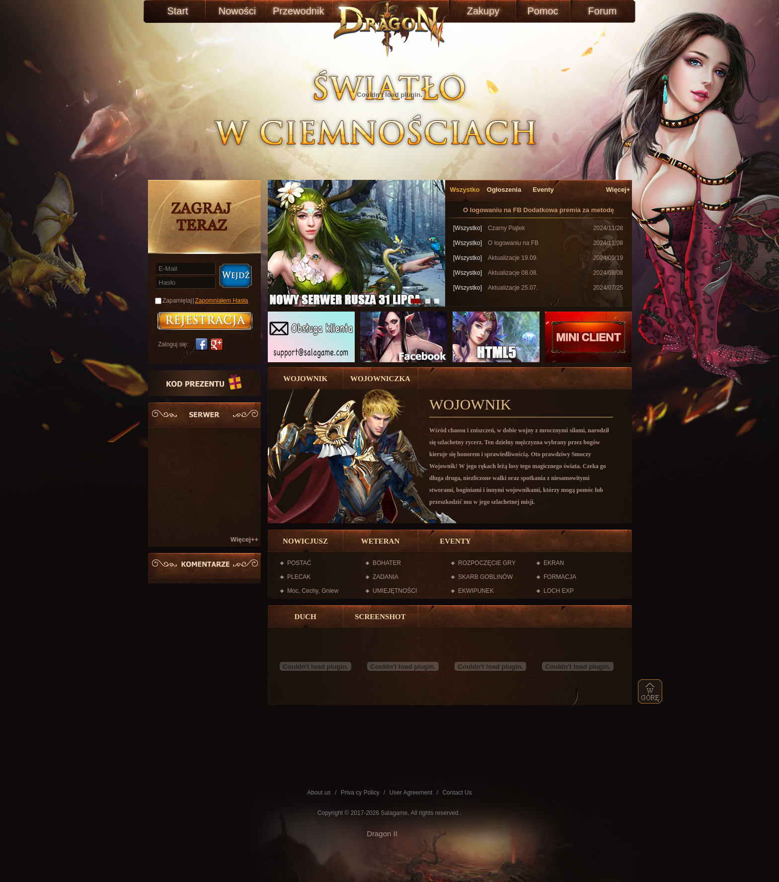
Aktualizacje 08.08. (513, 272)
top (650, 691)
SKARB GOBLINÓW (485, 576)
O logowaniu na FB (492, 210)
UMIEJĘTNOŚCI (395, 590)
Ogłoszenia (504, 189)
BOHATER (387, 563)
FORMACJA (560, 576)
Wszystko (465, 189)
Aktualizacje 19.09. (513, 257)
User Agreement (411, 792)
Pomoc (542, 10)
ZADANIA (385, 576)
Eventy (543, 189)
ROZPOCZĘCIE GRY (487, 563)
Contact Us (456, 792)
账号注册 (205, 321)
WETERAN (380, 541)
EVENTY (455, 541)
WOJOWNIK (305, 379)
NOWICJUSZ (305, 541)
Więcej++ (244, 539)
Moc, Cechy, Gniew (312, 590)
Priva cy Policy (360, 792)
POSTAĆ (299, 563)
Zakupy (483, 10)
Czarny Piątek (506, 228)
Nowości (237, 10)
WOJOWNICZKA (380, 379)
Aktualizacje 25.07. (513, 287)
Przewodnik (297, 10)
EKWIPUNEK (476, 590)
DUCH (305, 617)
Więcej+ (618, 189)
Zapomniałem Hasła (221, 300)
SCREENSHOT (380, 617)
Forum (602, 10)
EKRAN (554, 563)
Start (177, 10)
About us (318, 792)
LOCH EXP (559, 590)
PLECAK (299, 576)
